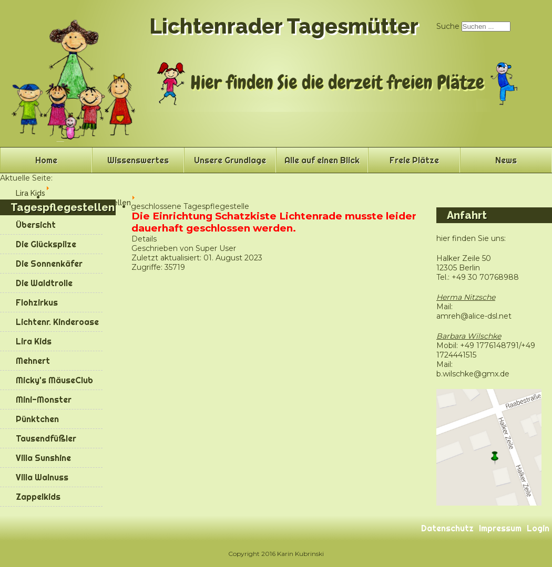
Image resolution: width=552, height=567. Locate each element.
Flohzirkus (37, 302)
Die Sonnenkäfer (49, 263)
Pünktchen (37, 419)
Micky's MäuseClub (54, 380)
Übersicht (36, 224)
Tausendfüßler (46, 438)
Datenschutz (447, 528)
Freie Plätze (414, 160)
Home (46, 160)
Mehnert (33, 360)
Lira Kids (34, 341)
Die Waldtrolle (44, 283)
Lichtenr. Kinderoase (57, 322)
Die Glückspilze (46, 244)
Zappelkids (38, 496)
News (506, 160)
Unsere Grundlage (230, 160)
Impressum (500, 528)
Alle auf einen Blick (322, 160)
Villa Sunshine (43, 458)
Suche (447, 26)
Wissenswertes (138, 160)
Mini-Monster (43, 399)
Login (538, 528)
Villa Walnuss (42, 477)
